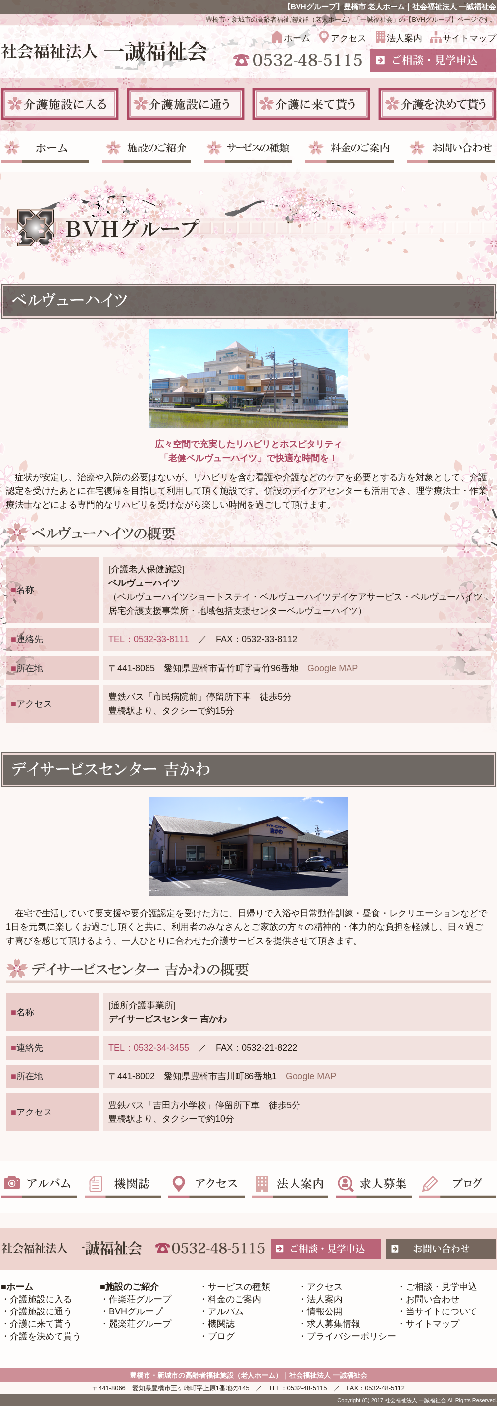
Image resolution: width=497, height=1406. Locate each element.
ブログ (221, 1336)
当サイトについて (441, 1311)
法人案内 (404, 38)
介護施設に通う (41, 1311)
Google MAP (332, 668)
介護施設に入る (41, 1299)
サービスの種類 (239, 1287)
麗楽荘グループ (140, 1324)
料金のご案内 (234, 1299)
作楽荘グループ (140, 1299)
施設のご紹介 (132, 1287)
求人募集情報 (333, 1324)
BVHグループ (136, 1311)
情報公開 (325, 1311)
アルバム (226, 1311)
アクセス (348, 38)
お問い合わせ (432, 1299)
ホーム (297, 38)
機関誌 (221, 1324)
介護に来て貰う (41, 1324)
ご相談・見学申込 (441, 1287)
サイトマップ (469, 38)
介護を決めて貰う (45, 1336)
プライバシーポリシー (351, 1336)
